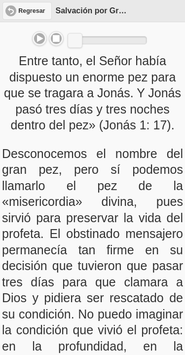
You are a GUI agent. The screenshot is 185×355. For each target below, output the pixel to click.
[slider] (75, 40)
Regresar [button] (31, 10)
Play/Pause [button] (39, 38)
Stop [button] (56, 38)
